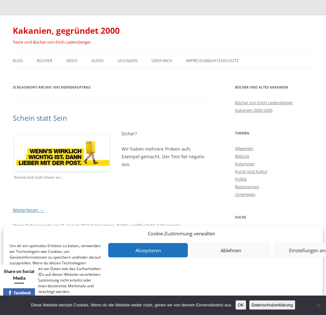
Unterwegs (245, 194)
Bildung (242, 156)
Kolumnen (245, 164)
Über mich (162, 60)
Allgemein (244, 148)
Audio (97, 60)
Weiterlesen (28, 210)
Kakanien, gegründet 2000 (66, 30)
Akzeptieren (148, 250)
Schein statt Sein (40, 118)
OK (241, 305)
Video (71, 60)
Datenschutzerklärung (272, 305)
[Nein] (318, 305)
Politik (241, 179)
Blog (18, 60)
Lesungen (127, 60)
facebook (19, 292)
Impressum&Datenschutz (212, 60)
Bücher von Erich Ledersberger (264, 102)
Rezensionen (247, 187)
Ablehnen (231, 250)
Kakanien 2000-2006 (254, 110)
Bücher (44, 60)
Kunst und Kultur (251, 171)
